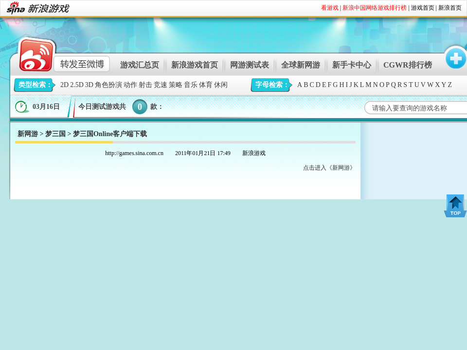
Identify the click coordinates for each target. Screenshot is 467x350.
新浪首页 (450, 7)
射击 (145, 84)
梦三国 (55, 134)
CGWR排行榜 (407, 65)
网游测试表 (249, 65)
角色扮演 (108, 84)
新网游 (28, 134)
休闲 (221, 84)
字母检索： (272, 84)
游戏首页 (422, 7)
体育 (206, 84)
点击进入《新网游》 (329, 167)
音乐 (191, 84)
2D (64, 84)
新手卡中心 (351, 65)
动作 (130, 84)
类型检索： (35, 84)
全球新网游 (300, 65)
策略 (175, 84)
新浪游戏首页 (194, 65)
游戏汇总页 (139, 65)
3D (89, 84)
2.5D (77, 84)
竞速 (160, 84)
